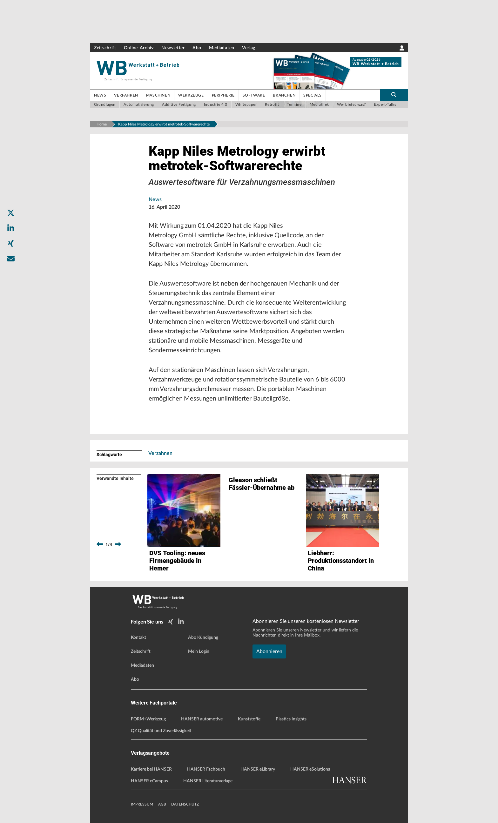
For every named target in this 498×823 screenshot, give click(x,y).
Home (102, 124)
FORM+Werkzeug (148, 719)
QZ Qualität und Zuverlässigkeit (161, 731)
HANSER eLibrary (257, 769)
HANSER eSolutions (310, 769)
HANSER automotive (202, 719)
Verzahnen (160, 453)
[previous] (100, 544)
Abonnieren (269, 651)
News (155, 199)
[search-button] (394, 95)
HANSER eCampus (149, 781)
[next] (118, 544)
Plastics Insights (291, 719)
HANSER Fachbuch (206, 769)
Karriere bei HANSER (151, 769)
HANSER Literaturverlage (207, 781)
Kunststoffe (249, 719)
